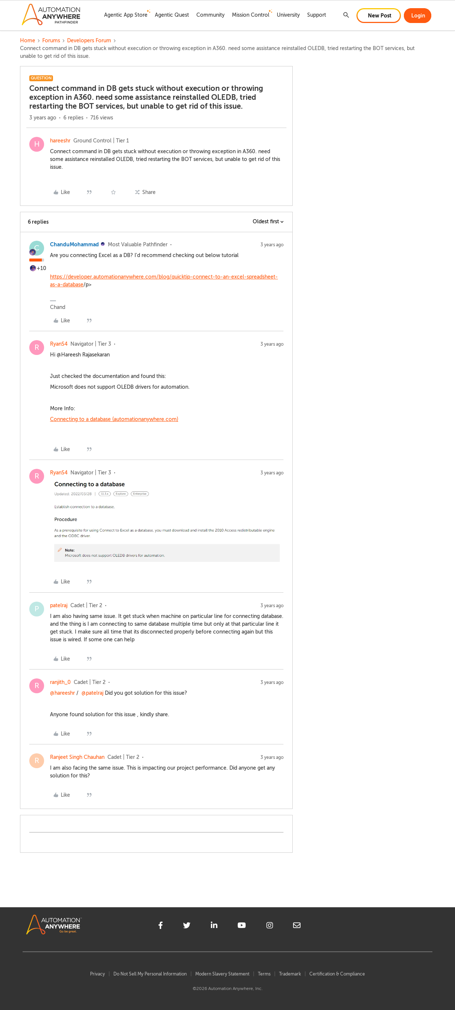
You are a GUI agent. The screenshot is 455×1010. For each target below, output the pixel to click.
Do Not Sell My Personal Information (150, 974)
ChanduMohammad (74, 244)
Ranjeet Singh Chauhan (77, 757)
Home (27, 40)
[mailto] (296, 926)
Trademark (290, 974)
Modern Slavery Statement (222, 974)
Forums (51, 40)
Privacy (97, 974)
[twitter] (186, 926)
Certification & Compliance (337, 974)
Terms (264, 974)
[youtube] (242, 926)
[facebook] (160, 926)
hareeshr (60, 141)
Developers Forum (89, 40)
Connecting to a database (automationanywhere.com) (114, 419)
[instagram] (269, 926)
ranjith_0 (60, 682)
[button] (378, 15)
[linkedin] (214, 926)
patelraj (58, 605)
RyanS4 (58, 344)
